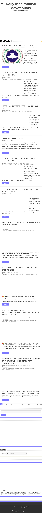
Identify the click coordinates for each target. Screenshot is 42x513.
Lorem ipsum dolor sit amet (12, 138)
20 (19, 404)
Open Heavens (26, 163)
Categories (3, 453)
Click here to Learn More (33, 495)
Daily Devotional (6, 47)
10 (16, 404)
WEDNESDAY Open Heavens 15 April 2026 (17, 45)
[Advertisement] (21, 26)
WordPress (18, 507)
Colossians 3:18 (28, 93)
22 (8, 95)
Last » (29, 404)
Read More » (5, 66)
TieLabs (30, 507)
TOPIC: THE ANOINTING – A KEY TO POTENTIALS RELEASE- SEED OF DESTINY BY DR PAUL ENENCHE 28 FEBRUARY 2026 (21, 312)
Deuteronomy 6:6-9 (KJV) (8, 180)
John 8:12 (4, 213)
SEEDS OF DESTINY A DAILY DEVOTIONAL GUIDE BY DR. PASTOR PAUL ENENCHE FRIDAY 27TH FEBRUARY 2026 (21, 361)
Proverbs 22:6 (27, 178)
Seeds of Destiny (14, 227)
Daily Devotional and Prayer (16, 163)
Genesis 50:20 (26, 129)
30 (22, 404)
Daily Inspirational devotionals (21, 6)
